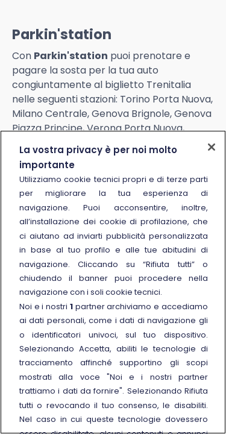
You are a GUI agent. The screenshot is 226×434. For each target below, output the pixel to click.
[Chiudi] (211, 147)
